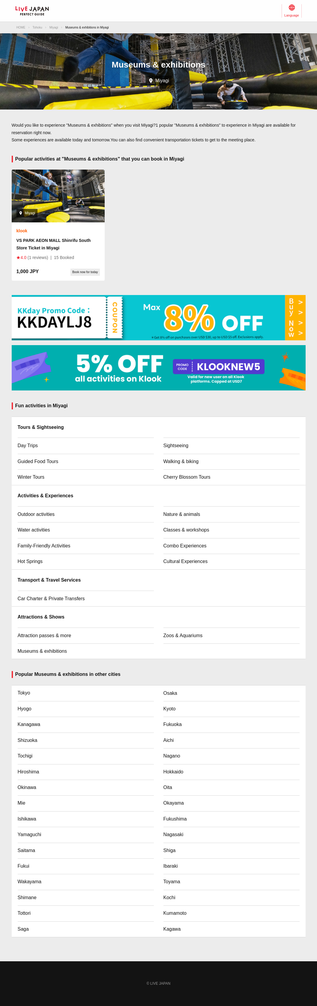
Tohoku (37, 27)
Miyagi (53, 27)
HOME (20, 27)
